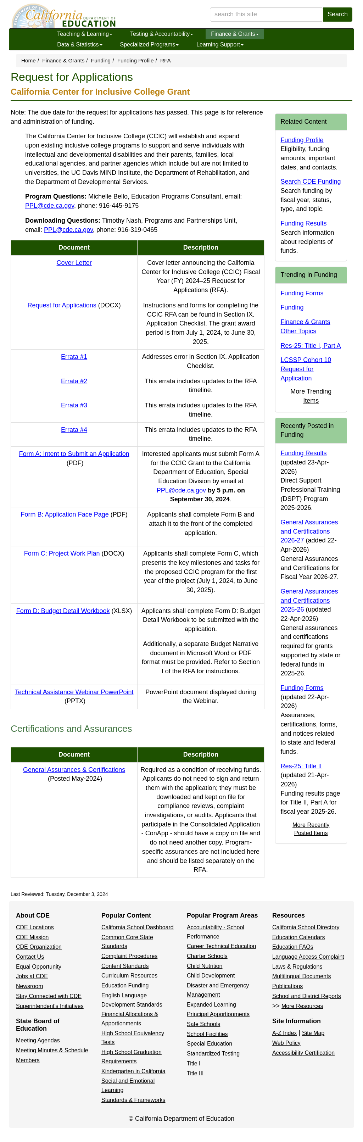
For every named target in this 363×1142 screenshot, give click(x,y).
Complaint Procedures (129, 956)
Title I (194, 1063)
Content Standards (125, 966)
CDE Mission (32, 937)
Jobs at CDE (32, 976)
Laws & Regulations (297, 967)
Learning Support (220, 44)
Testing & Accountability (161, 34)
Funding (101, 60)
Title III (195, 1073)
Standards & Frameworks (133, 1100)
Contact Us (30, 957)
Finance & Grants (235, 34)
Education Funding (125, 985)
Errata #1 (74, 356)
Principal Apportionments (218, 1014)
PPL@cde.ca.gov (49, 205)
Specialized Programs (149, 44)
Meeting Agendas (38, 1040)
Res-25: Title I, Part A (311, 345)
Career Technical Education (221, 946)
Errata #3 (74, 405)
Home (28, 60)
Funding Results (304, 223)
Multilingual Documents (301, 976)
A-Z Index (284, 1033)
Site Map (313, 1033)
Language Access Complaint (308, 957)
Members (28, 1060)
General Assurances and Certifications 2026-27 (309, 531)
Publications (287, 986)
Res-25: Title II (301, 766)
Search (338, 14)
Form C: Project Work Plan (74, 553)
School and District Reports (306, 996)
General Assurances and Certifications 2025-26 (309, 600)
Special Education (209, 1044)
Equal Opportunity (38, 967)
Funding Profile (135, 60)
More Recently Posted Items (310, 828)
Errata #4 (74, 429)
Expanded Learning (211, 1005)
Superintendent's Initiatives (50, 1006)
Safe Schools (203, 1024)
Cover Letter (74, 262)
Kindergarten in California (133, 1071)
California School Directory (305, 927)
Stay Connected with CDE (49, 996)
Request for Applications (74, 305)
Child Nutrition (204, 966)
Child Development (211, 976)
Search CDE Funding (311, 181)
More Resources (302, 1006)
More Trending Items (310, 396)
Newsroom (29, 986)
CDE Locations (35, 927)
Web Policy (286, 1043)
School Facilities (207, 1034)
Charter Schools (207, 956)
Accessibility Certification (303, 1053)
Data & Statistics (79, 44)
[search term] (266, 14)
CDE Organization (39, 947)
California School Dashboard (137, 927)
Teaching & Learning (84, 34)
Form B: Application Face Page (74, 514)
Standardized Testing (213, 1054)
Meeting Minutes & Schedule (52, 1050)
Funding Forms (302, 293)
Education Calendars (298, 937)
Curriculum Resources (129, 976)
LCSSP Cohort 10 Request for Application (306, 368)
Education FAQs (292, 947)
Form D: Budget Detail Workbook (74, 610)
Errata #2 (74, 381)
